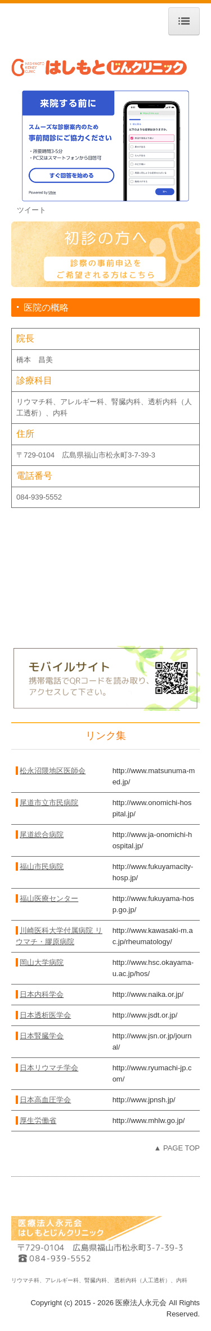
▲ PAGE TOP (177, 1148)
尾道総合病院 (42, 834)
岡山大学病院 (42, 962)
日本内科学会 (42, 994)
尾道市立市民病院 (49, 802)
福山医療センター (49, 898)
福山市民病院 (42, 866)
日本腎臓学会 (42, 1036)
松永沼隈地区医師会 (53, 770)
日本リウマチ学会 (49, 1068)
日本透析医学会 (45, 1015)
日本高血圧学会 (45, 1100)
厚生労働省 (38, 1120)
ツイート (31, 210)
